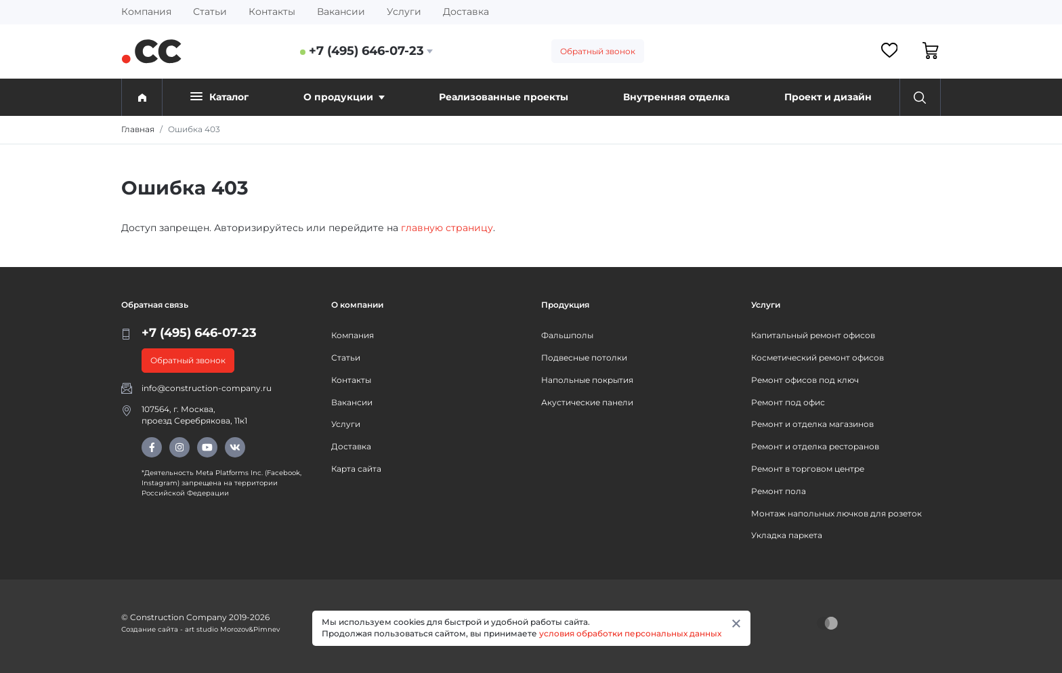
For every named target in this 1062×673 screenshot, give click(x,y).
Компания (146, 11)
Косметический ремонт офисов (817, 357)
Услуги (404, 11)
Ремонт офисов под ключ (805, 380)
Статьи (210, 11)
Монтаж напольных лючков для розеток (836, 513)
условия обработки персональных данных (630, 633)
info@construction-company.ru (207, 388)
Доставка (466, 11)
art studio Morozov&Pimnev (232, 629)
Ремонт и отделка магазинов (812, 424)
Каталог (219, 96)
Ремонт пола (778, 491)
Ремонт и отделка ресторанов (815, 446)
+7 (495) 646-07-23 (366, 50)
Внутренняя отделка (676, 97)
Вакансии (341, 11)
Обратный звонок (597, 51)
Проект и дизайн (828, 97)
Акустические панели (587, 402)
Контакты (272, 11)
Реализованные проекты (503, 97)
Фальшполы (567, 335)
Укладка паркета (786, 535)
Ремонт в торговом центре (807, 469)
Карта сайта (356, 469)
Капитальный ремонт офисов (813, 335)
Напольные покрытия (587, 380)
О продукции (344, 97)
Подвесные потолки (584, 357)
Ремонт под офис (788, 402)
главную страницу (447, 228)
